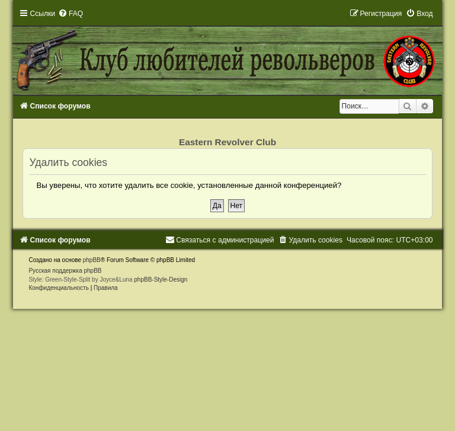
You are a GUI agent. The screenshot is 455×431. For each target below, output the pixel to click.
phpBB (92, 260)
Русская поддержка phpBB (64, 270)
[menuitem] (70, 13)
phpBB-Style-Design (160, 279)
